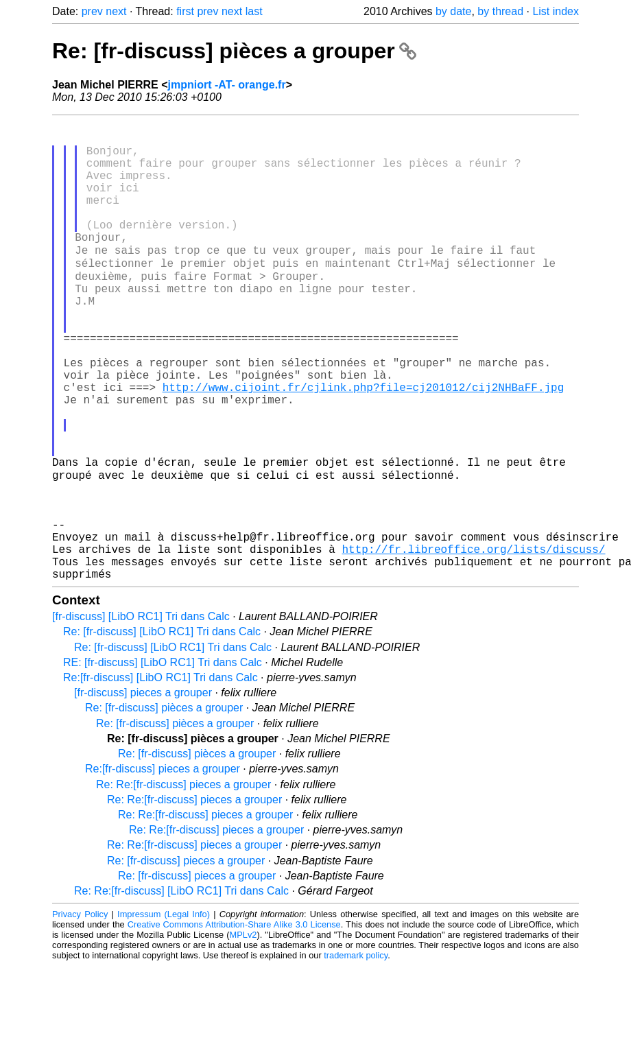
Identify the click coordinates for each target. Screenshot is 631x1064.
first (185, 11)
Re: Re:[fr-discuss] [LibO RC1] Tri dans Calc (181, 989)
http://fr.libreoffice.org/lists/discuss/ (473, 641)
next (116, 11)
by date (453, 11)
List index (555, 11)
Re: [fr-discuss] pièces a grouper (234, 50)
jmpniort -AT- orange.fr (227, 85)
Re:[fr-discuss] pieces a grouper (162, 867)
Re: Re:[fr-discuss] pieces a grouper (183, 882)
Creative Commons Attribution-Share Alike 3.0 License (234, 1022)
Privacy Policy (80, 1012)
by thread (500, 11)
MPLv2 (243, 1033)
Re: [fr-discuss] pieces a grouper (186, 959)
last (254, 11)
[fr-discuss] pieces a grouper (143, 790)
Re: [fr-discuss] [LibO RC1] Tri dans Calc (162, 729)
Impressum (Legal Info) (163, 1012)
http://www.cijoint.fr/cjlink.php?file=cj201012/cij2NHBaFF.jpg (363, 445)
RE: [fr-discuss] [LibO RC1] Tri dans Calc (162, 760)
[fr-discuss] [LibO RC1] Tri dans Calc (141, 714)
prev (92, 11)
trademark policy (356, 1053)
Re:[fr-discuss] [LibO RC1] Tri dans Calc (160, 775)
